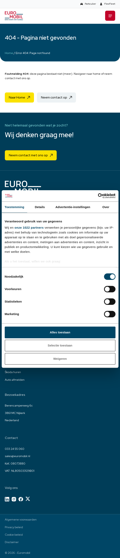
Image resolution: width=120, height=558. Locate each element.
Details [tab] (40, 207)
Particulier (90, 3)
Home (9, 53)
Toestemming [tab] (14, 207)
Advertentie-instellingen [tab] (72, 207)
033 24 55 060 (14, 449)
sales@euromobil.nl (17, 456)
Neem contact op (54, 97)
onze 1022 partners (29, 227)
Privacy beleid (14, 527)
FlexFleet (109, 3)
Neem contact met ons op (28, 155)
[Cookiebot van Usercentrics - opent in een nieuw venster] (97, 195)
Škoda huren (13, 372)
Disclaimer (12, 542)
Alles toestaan (60, 332)
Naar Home (17, 97)
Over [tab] (105, 207)
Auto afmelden (15, 380)
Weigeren (60, 358)
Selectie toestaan (60, 345)
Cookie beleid (14, 534)
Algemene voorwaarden (21, 519)
